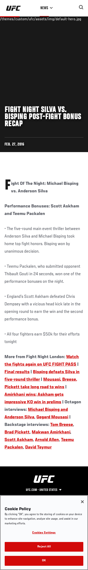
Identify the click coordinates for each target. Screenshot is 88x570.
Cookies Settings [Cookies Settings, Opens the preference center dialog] (44, 532)
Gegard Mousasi (52, 417)
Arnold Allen (47, 439)
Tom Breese (61, 424)
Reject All (43, 546)
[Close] (82, 502)
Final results (17, 372)
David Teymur (38, 447)
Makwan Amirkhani (51, 432)
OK (44, 560)
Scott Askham (18, 439)
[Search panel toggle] (81, 7)
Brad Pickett (17, 432)
